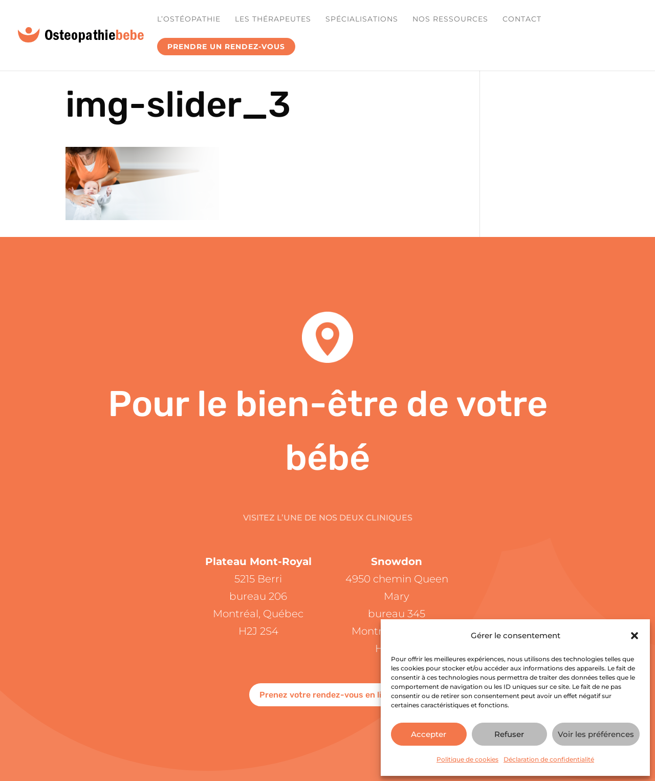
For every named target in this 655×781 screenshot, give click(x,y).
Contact (522, 19)
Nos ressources (450, 19)
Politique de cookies (467, 759)
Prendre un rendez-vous (226, 46)
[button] (634, 636)
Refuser (509, 734)
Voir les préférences (596, 734)
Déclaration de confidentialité (549, 759)
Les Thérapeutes (273, 19)
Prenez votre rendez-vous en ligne (327, 695)
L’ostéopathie (189, 19)
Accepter (428, 734)
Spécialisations (361, 19)
